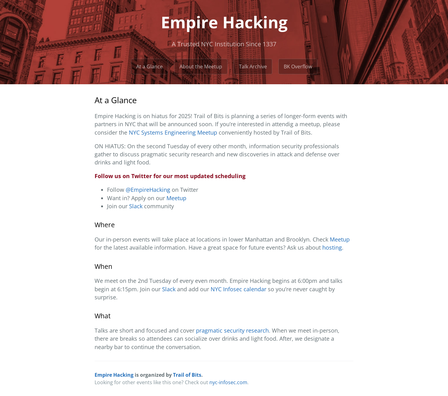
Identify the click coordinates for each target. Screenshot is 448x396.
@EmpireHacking (148, 189)
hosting (332, 247)
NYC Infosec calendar (238, 289)
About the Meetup (201, 66)
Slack (135, 206)
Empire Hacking (114, 374)
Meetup (176, 198)
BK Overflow (298, 66)
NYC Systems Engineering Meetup (173, 132)
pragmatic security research (232, 330)
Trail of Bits (187, 374)
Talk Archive (253, 66)
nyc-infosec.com (228, 382)
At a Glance (149, 66)
